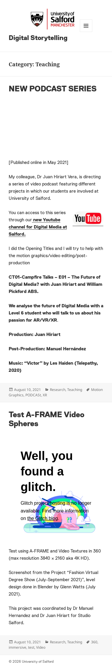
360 (94, 642)
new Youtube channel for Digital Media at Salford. (38, 227)
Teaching (74, 389)
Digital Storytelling (38, 38)
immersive (17, 647)
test (31, 647)
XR (45, 395)
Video (40, 647)
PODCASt (33, 395)
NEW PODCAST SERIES (52, 89)
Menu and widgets (86, 25)
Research (57, 389)
